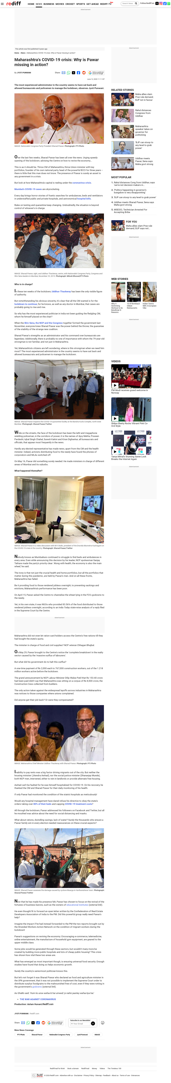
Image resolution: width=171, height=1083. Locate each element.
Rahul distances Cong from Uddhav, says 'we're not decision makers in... (134, 183)
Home (16, 53)
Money (94, 1068)
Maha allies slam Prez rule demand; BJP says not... (139, 227)
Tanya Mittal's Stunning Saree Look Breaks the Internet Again (128, 457)
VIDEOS (116, 361)
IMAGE (97, 1035)
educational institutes (77, 905)
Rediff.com (54, 1075)
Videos (102, 1068)
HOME (31, 4)
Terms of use (125, 1075)
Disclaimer (78, 1075)
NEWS (39, 4)
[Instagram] (161, 3)
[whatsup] (169, 3)
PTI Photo (21, 1035)
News (23, 53)
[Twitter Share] (73, 72)
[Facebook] (165, 3)
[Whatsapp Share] (68, 72)
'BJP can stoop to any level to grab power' (144, 145)
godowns (37, 986)
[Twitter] (157, 3)
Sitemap (98, 1075)
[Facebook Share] (78, 72)
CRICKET (70, 4)
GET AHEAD (92, 4)
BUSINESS (49, 4)
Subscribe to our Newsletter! (80, 1020)
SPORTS (80, 4)
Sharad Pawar (37, 1035)
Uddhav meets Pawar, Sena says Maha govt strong (144, 161)
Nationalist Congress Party (59, 1035)
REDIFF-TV (105, 4)
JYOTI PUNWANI (24, 73)
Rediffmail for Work (57, 1068)
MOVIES (60, 4)
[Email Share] (63, 72)
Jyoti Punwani (82, 1035)
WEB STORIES (119, 279)
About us (115, 1075)
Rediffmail (85, 1068)
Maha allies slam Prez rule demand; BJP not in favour (144, 97)
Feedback (106, 1075)
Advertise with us (66, 1075)
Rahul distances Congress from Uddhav (143, 113)
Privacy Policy (89, 1075)
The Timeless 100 (114, 1068)
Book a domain (73, 1068)
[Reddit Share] (83, 72)
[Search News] (135, 3)
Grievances (135, 1075)
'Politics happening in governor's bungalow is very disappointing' (130, 191)
